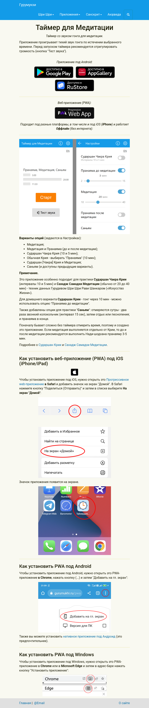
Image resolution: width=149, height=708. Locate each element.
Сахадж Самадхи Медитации (86, 345)
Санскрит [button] (94, 14)
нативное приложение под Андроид (89, 636)
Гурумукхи (27, 5)
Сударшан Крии (50, 345)
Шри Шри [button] (46, 14)
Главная (25, 703)
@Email (39, 703)
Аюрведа (114, 14)
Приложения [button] (70, 14)
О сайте (124, 703)
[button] (128, 15)
